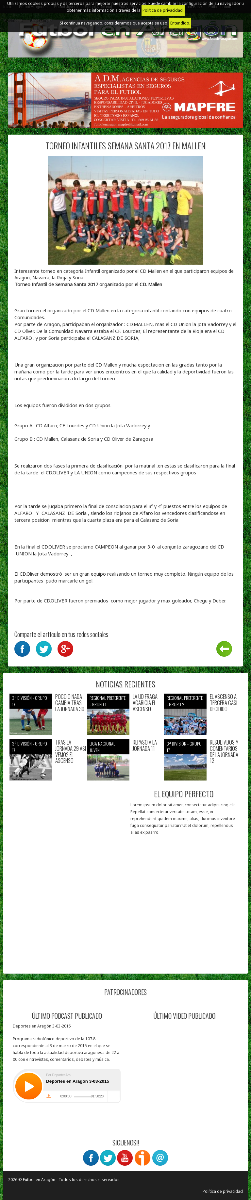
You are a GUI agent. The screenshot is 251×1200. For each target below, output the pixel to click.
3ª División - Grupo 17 (29, 701)
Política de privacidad (223, 1191)
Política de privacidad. (163, 10)
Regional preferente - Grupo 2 (185, 701)
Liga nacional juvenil (102, 746)
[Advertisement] (67, 926)
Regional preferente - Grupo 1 (108, 701)
